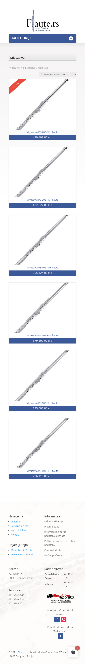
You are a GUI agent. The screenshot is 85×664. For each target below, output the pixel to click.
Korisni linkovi (19, 530)
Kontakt (15, 534)
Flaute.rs (23, 652)
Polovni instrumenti (22, 554)
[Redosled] (57, 74)
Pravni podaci (52, 526)
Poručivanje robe (20, 526)
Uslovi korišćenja (53, 521)
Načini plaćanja (53, 555)
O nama (15, 521)
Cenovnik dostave (54, 550)
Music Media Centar (22, 550)
